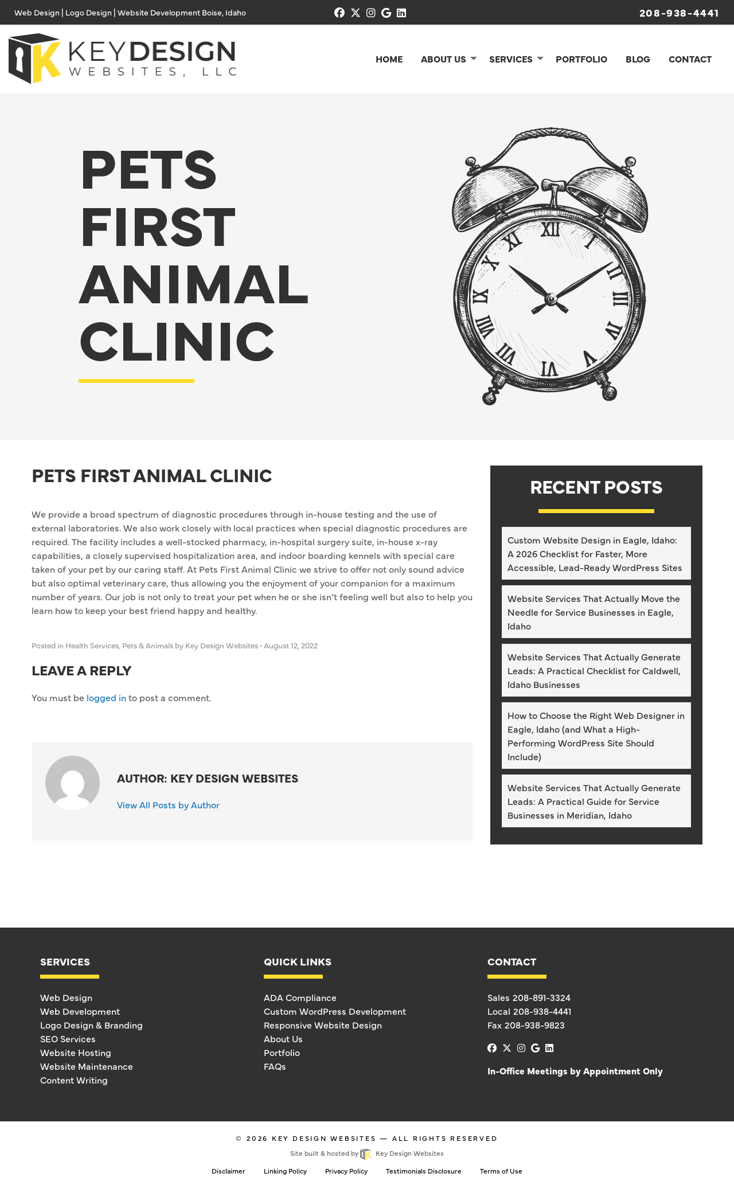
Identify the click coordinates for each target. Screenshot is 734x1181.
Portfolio (282, 1052)
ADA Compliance (300, 997)
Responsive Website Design (323, 1024)
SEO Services (68, 1038)
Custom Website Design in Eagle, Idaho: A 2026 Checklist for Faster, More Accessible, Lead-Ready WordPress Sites (594, 553)
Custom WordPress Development (335, 1010)
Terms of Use (501, 1170)
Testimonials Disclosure (424, 1170)
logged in (106, 697)
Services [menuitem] (511, 58)
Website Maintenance (86, 1065)
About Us (283, 1038)
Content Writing (74, 1079)
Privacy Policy (346, 1170)
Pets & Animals (147, 645)
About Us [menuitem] (443, 58)
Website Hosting (75, 1052)
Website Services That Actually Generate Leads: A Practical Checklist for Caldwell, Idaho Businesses (594, 670)
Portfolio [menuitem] (581, 58)
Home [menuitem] (389, 58)
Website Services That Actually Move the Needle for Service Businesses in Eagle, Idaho (593, 612)
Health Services (92, 645)
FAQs (275, 1065)
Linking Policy (285, 1170)
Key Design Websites (324, 1138)
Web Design (66, 997)
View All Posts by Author (168, 804)
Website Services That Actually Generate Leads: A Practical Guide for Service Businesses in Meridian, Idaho (594, 801)
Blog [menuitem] (638, 58)
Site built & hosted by (366, 1152)
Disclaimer (228, 1170)
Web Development (80, 1010)
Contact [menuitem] (690, 58)
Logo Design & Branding (91, 1024)
